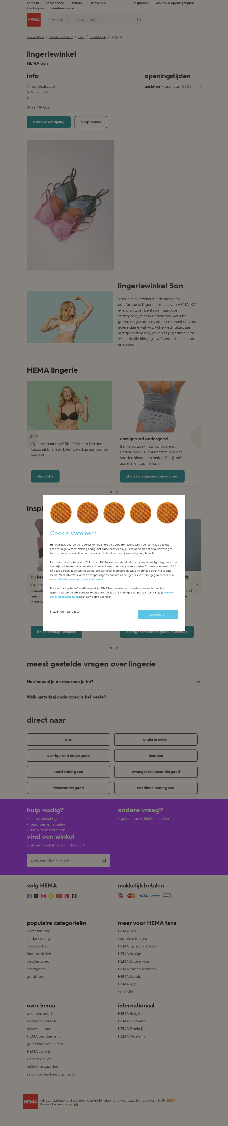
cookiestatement (66, 579)
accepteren (158, 614)
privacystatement (92, 579)
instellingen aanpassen (65, 611)
